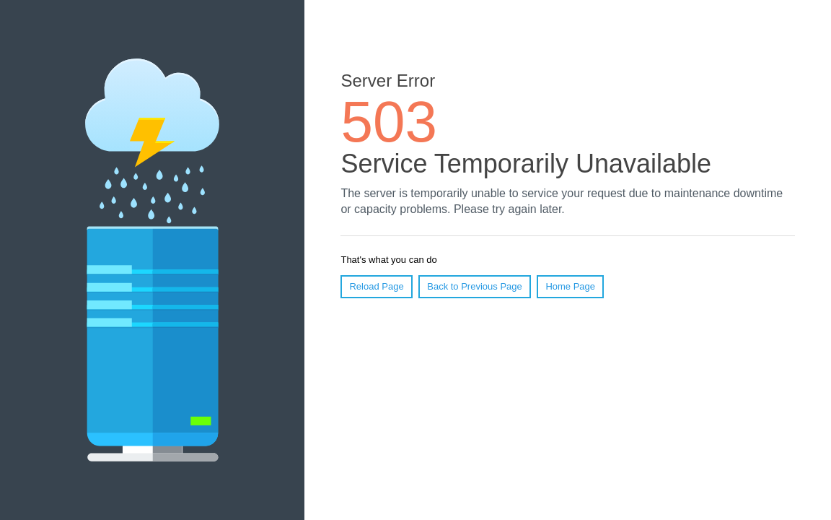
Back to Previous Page (474, 286)
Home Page (570, 286)
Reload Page (376, 286)
